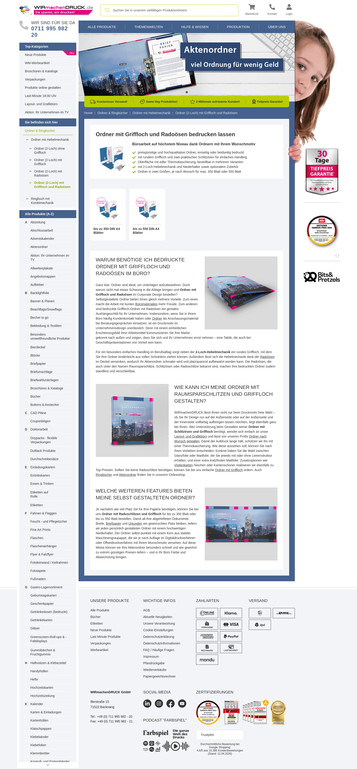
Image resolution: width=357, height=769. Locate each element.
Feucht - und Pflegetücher (49, 521)
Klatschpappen (41, 728)
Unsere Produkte (109, 601)
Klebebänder (39, 736)
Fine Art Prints (41, 529)
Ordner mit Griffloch (229, 470)
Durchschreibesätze (45, 459)
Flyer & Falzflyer (42, 554)
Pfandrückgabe (154, 663)
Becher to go (39, 317)
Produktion (238, 27)
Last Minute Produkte (105, 637)
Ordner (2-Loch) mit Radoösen (48, 173)
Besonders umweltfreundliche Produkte (50, 336)
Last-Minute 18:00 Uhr (41, 95)
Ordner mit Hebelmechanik (50, 139)
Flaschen (37, 538)
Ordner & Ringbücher (40, 131)
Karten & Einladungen (46, 712)
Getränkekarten (42, 620)
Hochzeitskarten (42, 687)
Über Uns (277, 27)
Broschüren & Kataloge (41, 71)
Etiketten (37, 505)
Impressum (151, 656)
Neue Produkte (35, 54)
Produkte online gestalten (43, 87)
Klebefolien (38, 745)
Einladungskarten (43, 467)
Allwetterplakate (42, 268)
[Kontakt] (272, 10)
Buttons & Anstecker (45, 404)
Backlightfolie (40, 293)
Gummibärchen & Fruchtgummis (43, 652)
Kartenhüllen (39, 720)
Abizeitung (38, 222)
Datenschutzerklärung (158, 637)
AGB (146, 610)
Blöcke (35, 355)
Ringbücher (104, 475)
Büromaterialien (146, 304)
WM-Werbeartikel (37, 63)
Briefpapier (38, 363)
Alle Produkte (102, 27)
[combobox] (169, 10)
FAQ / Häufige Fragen (158, 650)
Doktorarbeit (39, 429)
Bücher (36, 396)
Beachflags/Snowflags (46, 309)
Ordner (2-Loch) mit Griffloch (48, 162)
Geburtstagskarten (44, 595)
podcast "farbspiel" (165, 720)
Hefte (34, 679)
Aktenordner (39, 246)
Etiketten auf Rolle (39, 494)
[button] (251, 10)
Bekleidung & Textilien (46, 325)
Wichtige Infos (159, 601)
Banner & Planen (43, 301)
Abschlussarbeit (42, 230)
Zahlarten (207, 601)
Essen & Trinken (42, 483)
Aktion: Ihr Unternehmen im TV (47, 112)
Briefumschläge (42, 371)
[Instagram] (159, 703)
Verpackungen (35, 79)
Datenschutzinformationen (161, 643)
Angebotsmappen (43, 276)
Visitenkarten (183, 465)
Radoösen (267, 357)
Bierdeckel (38, 347)
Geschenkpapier (42, 603)
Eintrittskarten (40, 475)
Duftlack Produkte (43, 450)
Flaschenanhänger (44, 546)
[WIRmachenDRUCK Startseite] (56, 10)
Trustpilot (207, 735)
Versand (258, 601)
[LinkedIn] (147, 703)
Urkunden (135, 523)
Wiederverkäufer (155, 670)
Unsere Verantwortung (159, 623)
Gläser (35, 628)
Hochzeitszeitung (43, 695)
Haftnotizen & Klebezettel (48, 663)
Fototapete (38, 570)
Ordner (157, 318)
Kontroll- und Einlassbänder (50, 761)
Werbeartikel (99, 650)
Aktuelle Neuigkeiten (157, 617)
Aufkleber (37, 284)
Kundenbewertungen (226, 750)
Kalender (37, 704)
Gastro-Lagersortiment (46, 587)
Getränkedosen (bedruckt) (49, 611)
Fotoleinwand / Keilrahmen (49, 562)
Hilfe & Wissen (195, 27)
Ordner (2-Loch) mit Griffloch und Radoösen (52, 185)
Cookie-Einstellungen (158, 630)
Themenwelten (148, 27)
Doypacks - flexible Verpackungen (44, 440)
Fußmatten (38, 579)
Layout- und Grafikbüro (41, 104)
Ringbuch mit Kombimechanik (42, 201)
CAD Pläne (38, 412)
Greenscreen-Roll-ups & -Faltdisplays (49, 639)
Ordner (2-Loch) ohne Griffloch (49, 150)
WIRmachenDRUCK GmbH (110, 692)
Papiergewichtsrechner (159, 676)
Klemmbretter (40, 753)
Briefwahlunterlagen (45, 380)
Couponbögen (41, 421)
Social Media (157, 692)
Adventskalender (42, 238)
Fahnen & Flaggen (44, 513)
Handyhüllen (39, 671)
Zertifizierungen (214, 692)
